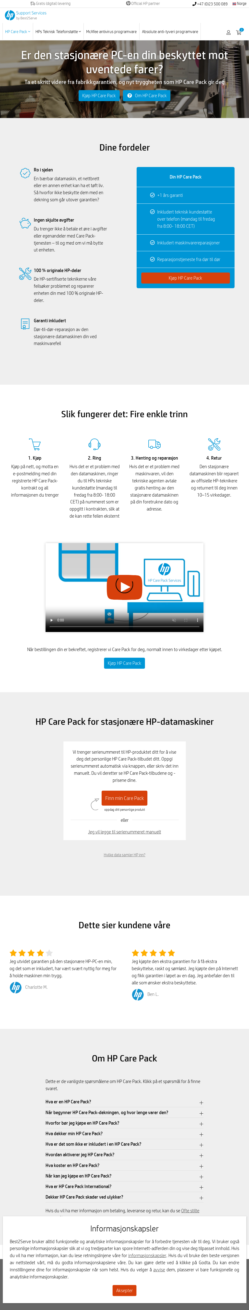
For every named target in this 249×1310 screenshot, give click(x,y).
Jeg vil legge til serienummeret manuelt (124, 832)
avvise (159, 1270)
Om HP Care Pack (147, 95)
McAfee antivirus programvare (111, 31)
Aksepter (124, 1290)
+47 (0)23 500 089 (210, 4)
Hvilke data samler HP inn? (124, 854)
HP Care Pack (17, 31)
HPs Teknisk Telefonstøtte (58, 31)
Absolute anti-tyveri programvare (170, 31)
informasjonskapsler (147, 1255)
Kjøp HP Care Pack (99, 95)
